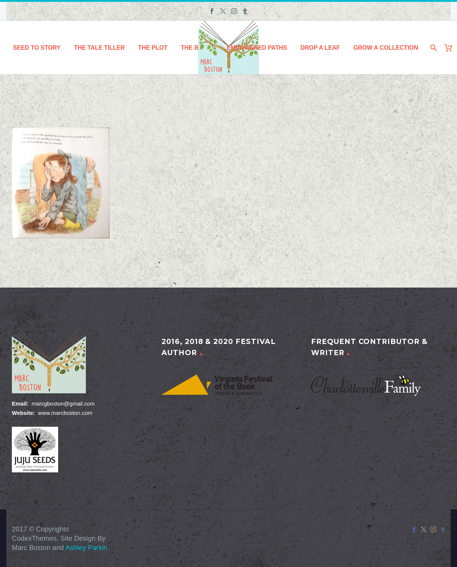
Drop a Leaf (320, 48)
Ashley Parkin (86, 547)
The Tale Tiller (99, 48)
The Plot (152, 48)
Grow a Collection (385, 48)
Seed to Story (37, 48)
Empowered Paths (257, 48)
